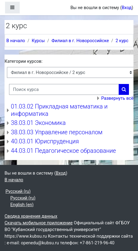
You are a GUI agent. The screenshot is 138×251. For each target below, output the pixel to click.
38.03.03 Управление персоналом (56, 132)
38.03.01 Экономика (38, 122)
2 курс (122, 40)
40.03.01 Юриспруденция (45, 141)
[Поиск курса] (64, 89)
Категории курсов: (24, 61)
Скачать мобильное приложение (39, 223)
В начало (15, 40)
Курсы (38, 40)
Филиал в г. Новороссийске (80, 40)
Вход (127, 7)
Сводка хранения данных (31, 216)
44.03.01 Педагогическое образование (63, 150)
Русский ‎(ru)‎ (17, 191)
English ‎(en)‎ (22, 204)
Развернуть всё (117, 98)
